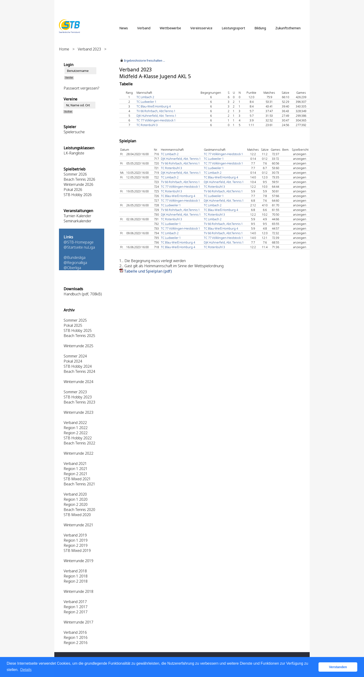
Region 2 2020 (76, 504)
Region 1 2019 (76, 540)
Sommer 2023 (75, 391)
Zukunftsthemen (288, 28)
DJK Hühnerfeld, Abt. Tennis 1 (156, 115)
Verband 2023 (89, 49)
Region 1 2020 (76, 499)
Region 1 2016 (76, 637)
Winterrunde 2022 (78, 453)
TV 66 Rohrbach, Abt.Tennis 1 (156, 111)
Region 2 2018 (76, 581)
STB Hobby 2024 (78, 366)
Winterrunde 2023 (78, 412)
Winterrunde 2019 (78, 560)
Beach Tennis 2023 (79, 402)
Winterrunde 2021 (78, 524)
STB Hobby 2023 (78, 397)
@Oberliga (72, 267)
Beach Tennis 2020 (79, 509)
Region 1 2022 (76, 427)
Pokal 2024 (73, 361)
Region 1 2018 (76, 576)
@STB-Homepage (79, 242)
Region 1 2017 (76, 606)
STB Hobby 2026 (78, 194)
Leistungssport (233, 28)
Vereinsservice (201, 28)
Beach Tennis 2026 (79, 179)
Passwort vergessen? (81, 88)
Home (64, 49)
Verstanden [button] (338, 667)
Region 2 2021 (76, 473)
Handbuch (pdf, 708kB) (83, 294)
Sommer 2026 (75, 174)
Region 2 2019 (76, 545)
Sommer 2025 (75, 320)
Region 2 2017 (76, 611)
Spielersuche (74, 131)
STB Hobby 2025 (78, 330)
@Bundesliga (74, 257)
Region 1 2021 (76, 468)
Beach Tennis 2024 (79, 371)
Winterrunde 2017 (78, 622)
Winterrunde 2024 (78, 381)
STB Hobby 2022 (78, 437)
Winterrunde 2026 (78, 184)
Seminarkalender (77, 220)
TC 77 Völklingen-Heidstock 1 (156, 120)
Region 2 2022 (76, 432)
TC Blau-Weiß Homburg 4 (153, 106)
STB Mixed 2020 (77, 514)
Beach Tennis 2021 (79, 484)
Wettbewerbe (170, 28)
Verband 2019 (75, 535)
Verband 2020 (75, 494)
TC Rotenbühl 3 (147, 125)
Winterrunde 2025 (78, 345)
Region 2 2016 (76, 642)
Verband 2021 (75, 463)
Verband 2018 (75, 571)
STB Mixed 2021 (77, 478)
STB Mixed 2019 (77, 550)
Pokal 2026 (73, 189)
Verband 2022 (75, 422)
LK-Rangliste (74, 153)
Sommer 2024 (75, 356)
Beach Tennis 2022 (79, 443)
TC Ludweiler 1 (146, 102)
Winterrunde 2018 (78, 591)
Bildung (260, 28)
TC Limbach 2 (145, 97)
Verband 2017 (75, 601)
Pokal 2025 (73, 325)
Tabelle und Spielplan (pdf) (148, 271)
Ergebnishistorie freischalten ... (144, 61)
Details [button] (26, 670)
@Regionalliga (75, 262)
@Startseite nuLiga (79, 247)
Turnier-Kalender (77, 215)
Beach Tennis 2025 (79, 335)
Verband (143, 28)
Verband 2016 (75, 632)
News (123, 28)
